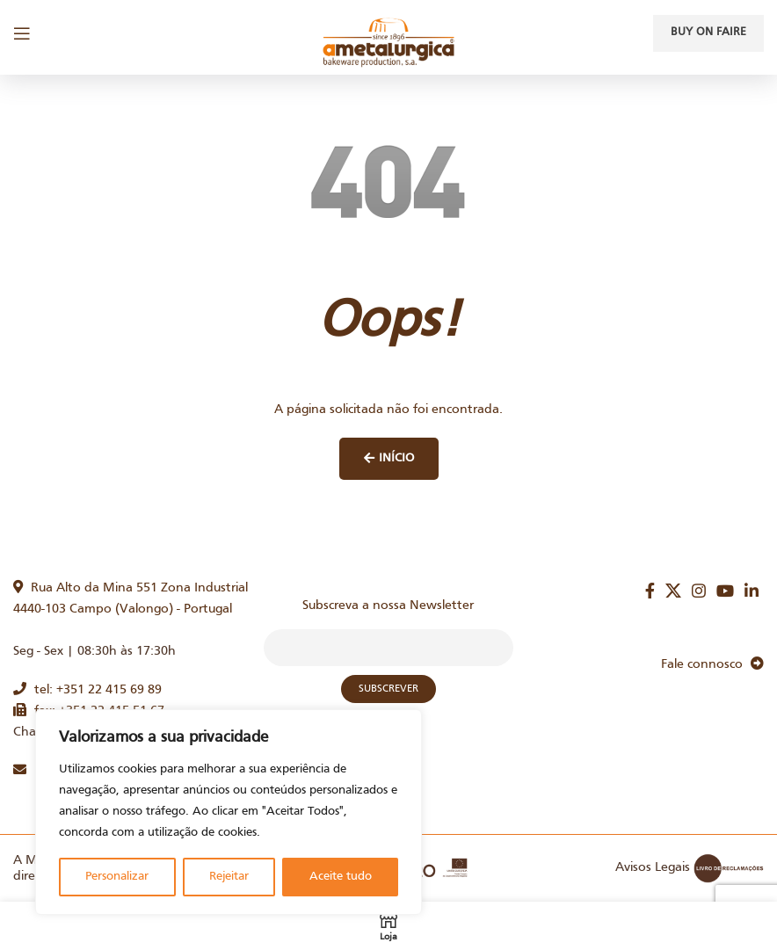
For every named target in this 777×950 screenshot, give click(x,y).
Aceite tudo (340, 876)
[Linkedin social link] (751, 590)
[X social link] (673, 590)
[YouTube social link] (725, 590)
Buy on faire (708, 32)
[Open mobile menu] (22, 33)
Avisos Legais (652, 867)
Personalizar (117, 876)
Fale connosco (712, 664)
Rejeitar (229, 876)
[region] (228, 812)
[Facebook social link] (650, 590)
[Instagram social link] (698, 590)
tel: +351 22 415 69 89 (87, 690)
